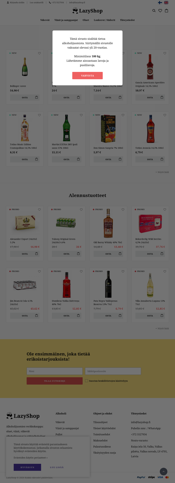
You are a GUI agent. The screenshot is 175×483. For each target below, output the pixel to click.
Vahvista (87, 75)
